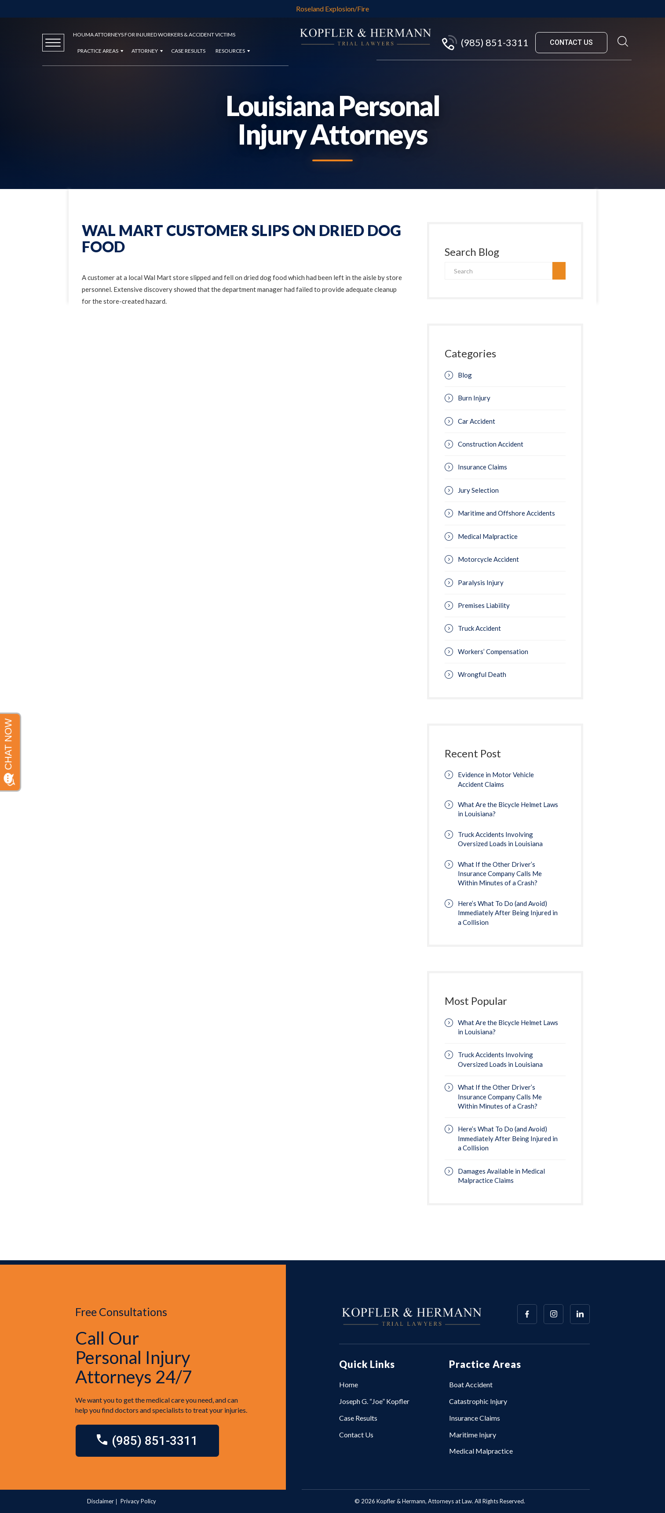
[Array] (527, 1314)
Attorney (145, 50)
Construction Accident (490, 444)
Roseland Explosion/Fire (332, 8)
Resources (230, 50)
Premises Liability (484, 605)
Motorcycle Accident (488, 559)
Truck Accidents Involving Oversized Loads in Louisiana (500, 838)
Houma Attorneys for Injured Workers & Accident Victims (154, 34)
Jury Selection (478, 490)
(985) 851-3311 (484, 42)
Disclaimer (100, 1501)
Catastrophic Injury (478, 1401)
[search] (559, 271)
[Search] (498, 271)
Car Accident (476, 421)
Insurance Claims (482, 467)
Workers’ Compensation (493, 651)
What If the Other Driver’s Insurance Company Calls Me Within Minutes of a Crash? (500, 873)
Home (348, 1384)
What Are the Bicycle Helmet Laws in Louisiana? (508, 809)
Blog (465, 375)
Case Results (188, 50)
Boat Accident (471, 1384)
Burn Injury (474, 398)
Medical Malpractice (488, 536)
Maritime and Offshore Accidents (506, 513)
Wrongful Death (482, 674)
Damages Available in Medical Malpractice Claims (501, 1175)
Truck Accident (479, 628)
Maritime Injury (472, 1434)
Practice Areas (97, 50)
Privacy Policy (138, 1501)
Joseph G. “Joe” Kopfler (374, 1401)
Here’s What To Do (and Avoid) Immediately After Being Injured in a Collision (508, 912)
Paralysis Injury (481, 582)
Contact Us (356, 1434)
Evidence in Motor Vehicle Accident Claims (496, 779)
